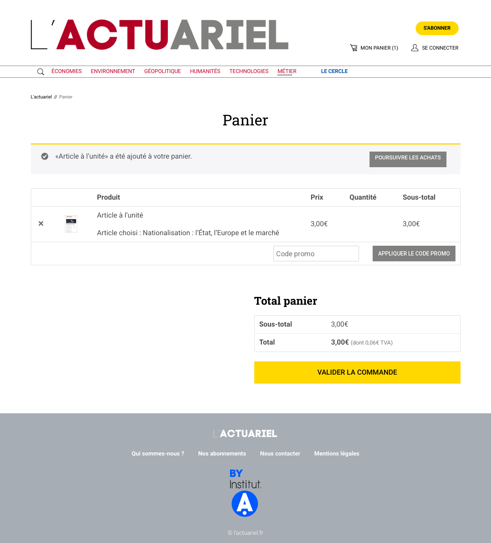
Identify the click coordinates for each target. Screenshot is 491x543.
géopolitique (162, 71)
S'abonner (436, 28)
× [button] (41, 224)
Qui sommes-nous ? (158, 453)
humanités (205, 71)
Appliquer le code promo (414, 253)
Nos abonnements (222, 453)
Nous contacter (280, 453)
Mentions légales (336, 453)
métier (286, 71)
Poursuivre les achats (408, 158)
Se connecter (440, 48)
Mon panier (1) (379, 48)
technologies (248, 71)
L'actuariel (41, 97)
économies (67, 71)
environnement (113, 71)
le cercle (334, 71)
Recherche (42, 72)
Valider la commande (357, 372)
